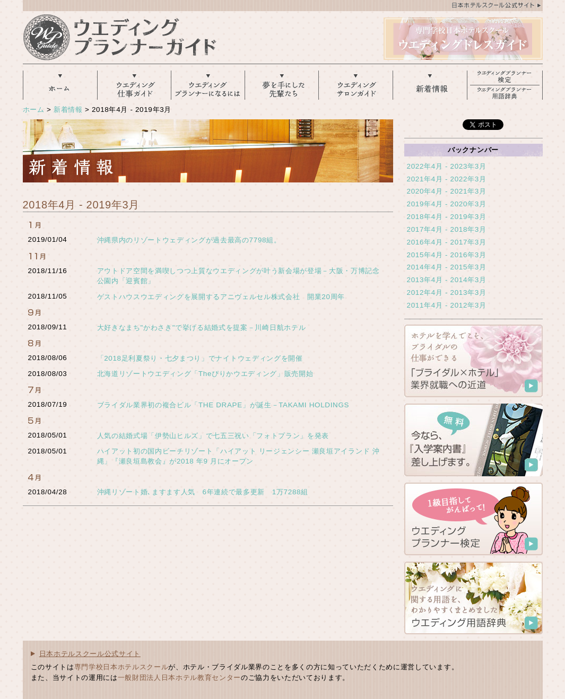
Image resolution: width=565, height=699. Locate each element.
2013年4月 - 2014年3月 (446, 280)
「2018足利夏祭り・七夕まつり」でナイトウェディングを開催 (200, 358)
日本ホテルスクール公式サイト (90, 654)
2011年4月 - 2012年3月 (446, 305)
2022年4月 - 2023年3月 (446, 166)
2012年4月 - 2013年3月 (446, 292)
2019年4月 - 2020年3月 (446, 204)
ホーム (34, 109)
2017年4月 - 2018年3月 (446, 229)
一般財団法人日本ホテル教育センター (179, 677)
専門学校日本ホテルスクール (121, 667)
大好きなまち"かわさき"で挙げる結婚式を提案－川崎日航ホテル (201, 327)
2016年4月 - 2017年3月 (446, 242)
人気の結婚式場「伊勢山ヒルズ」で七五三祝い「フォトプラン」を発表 (213, 436)
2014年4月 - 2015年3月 (446, 267)
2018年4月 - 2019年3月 (446, 217)
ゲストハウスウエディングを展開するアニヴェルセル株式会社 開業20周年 (221, 297)
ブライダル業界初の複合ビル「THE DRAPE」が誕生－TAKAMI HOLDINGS (223, 405)
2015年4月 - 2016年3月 (446, 255)
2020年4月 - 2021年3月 (446, 191)
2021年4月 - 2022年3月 (446, 179)
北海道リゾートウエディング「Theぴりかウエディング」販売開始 (205, 374)
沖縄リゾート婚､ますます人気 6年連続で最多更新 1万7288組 (202, 492)
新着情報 (68, 109)
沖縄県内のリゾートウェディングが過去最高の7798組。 (189, 240)
